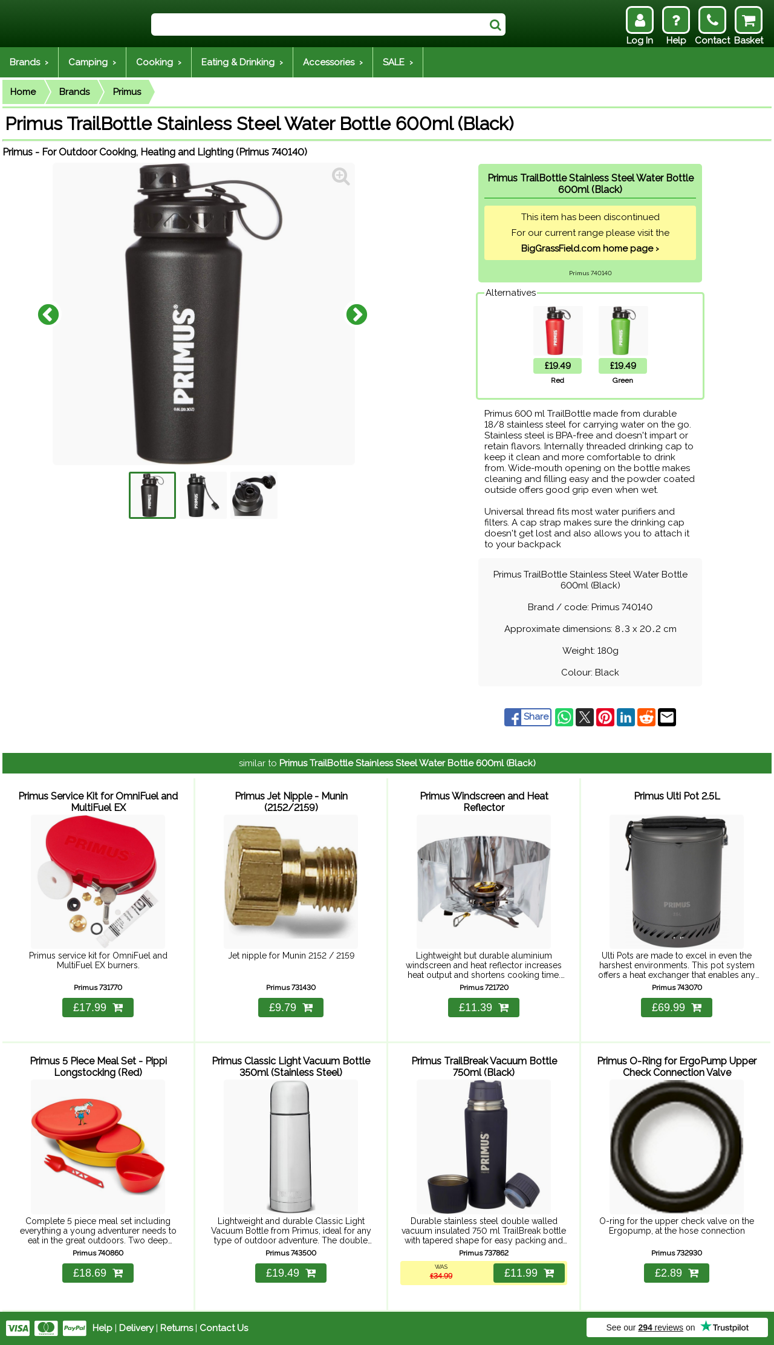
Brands (74, 91)
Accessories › (333, 62)
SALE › (398, 62)
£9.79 (291, 1007)
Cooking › (158, 62)
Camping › (92, 62)
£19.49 (291, 1273)
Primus (127, 91)
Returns (176, 1328)
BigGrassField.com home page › (590, 248)
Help (102, 1328)
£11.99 (529, 1273)
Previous (48, 314)
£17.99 (98, 1007)
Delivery (136, 1328)
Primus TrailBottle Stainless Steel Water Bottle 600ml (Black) (407, 763)
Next (357, 314)
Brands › (29, 62)
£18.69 (98, 1273)
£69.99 (676, 1007)
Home (23, 91)
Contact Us (224, 1328)
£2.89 (676, 1273)
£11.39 (484, 1007)
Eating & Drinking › (242, 62)
